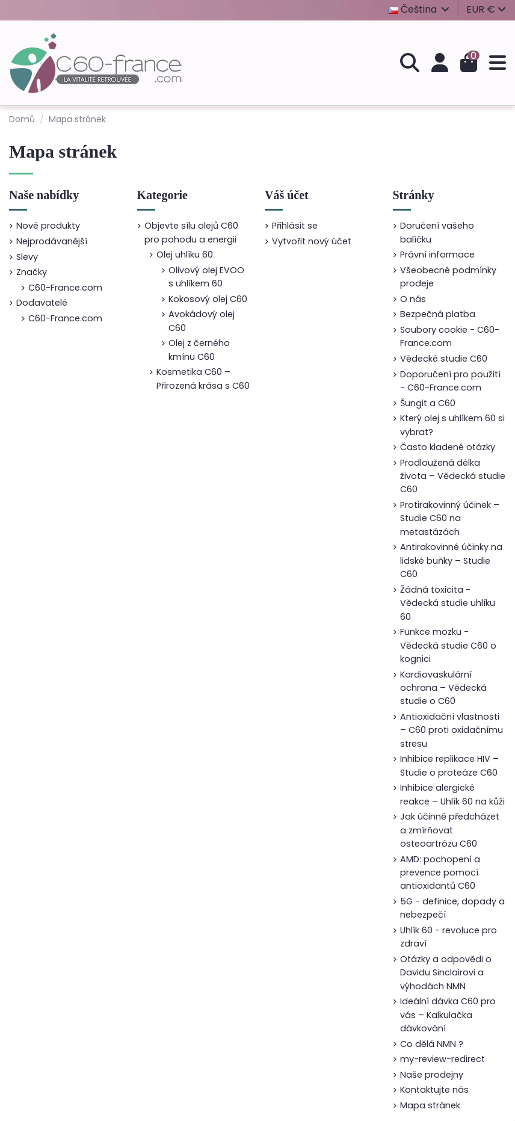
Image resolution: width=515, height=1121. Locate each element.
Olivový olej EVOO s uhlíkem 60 (206, 276)
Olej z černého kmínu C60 (199, 349)
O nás (413, 299)
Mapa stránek (430, 1105)
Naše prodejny (431, 1075)
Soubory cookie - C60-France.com (449, 336)
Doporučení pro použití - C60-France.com (450, 381)
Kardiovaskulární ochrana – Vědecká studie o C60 (443, 688)
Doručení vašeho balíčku (437, 232)
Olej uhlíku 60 (184, 255)
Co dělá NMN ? (431, 1044)
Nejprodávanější (51, 241)
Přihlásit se (295, 226)
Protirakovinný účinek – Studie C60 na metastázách (449, 518)
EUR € (486, 9)
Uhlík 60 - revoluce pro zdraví (448, 937)
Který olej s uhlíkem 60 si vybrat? (452, 424)
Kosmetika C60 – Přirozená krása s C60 (203, 378)
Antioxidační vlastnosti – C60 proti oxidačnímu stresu (451, 730)
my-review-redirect (442, 1059)
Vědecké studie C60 (443, 359)
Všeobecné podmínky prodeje (448, 276)
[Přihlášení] (439, 63)
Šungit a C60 (427, 403)
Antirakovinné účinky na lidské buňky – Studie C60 (451, 560)
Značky (31, 272)
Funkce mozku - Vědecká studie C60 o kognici (448, 645)
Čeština (420, 9)
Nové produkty (48, 226)
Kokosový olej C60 (207, 299)
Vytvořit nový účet (311, 241)
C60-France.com (65, 288)
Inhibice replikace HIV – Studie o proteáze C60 (449, 765)
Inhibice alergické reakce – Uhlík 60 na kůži (452, 794)
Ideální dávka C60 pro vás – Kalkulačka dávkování (448, 1014)
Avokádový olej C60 (201, 320)
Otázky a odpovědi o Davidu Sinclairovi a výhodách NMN (446, 972)
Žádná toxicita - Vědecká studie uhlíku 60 (447, 603)
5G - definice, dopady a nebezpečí (452, 908)
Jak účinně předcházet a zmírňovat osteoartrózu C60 (449, 830)
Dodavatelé (41, 303)
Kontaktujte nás (434, 1090)
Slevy (27, 257)
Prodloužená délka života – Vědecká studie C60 (452, 476)
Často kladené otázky (447, 447)
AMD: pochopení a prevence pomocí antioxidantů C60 (440, 872)
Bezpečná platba (437, 314)
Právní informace (437, 255)
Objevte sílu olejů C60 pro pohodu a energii (191, 232)
